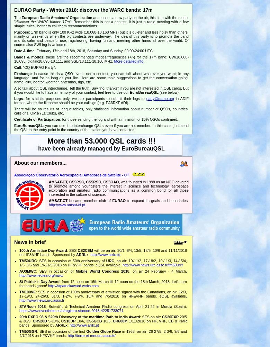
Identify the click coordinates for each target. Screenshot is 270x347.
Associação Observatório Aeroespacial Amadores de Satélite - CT (71, 175)
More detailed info (129, 61)
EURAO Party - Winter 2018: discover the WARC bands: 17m (83, 10)
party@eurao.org (160, 99)
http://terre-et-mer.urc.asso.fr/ (92, 336)
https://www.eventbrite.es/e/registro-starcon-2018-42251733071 (71, 311)
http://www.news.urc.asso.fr (41, 300)
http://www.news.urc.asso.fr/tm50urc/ (153, 265)
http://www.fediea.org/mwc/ (41, 275)
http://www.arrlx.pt (105, 255)
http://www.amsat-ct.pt (67, 205)
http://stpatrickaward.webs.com (73, 286)
